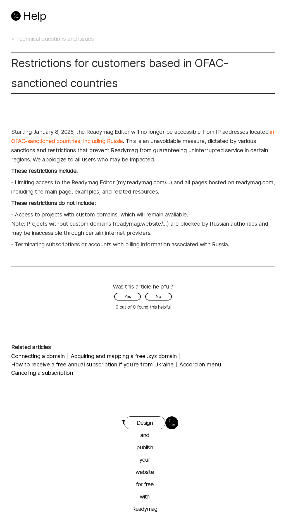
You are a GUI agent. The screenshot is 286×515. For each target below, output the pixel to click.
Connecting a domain (38, 356)
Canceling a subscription (42, 372)
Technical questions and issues (55, 38)
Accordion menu (200, 364)
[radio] (127, 297)
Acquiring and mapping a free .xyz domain (124, 356)
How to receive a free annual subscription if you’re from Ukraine (92, 364)
